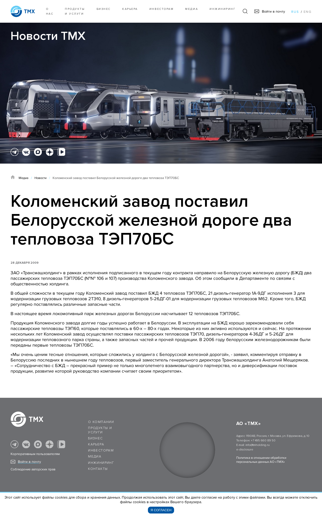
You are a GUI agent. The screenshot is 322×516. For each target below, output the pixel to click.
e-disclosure (244, 449)
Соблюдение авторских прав (33, 469)
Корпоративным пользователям (35, 454)
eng (308, 12)
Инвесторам (161, 9)
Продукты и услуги (75, 11)
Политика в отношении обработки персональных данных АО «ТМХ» (261, 460)
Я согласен (161, 510)
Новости (40, 178)
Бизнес (95, 438)
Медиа (191, 9)
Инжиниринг (222, 9)
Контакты (98, 469)
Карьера (130, 9)
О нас (50, 11)
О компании (101, 422)
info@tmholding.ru (258, 445)
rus (295, 12)
